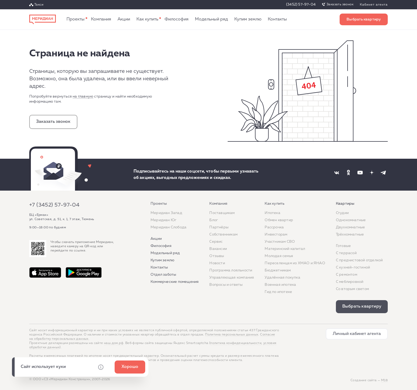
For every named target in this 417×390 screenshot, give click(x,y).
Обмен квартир (279, 220)
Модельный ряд (211, 19)
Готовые (343, 246)
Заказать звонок (340, 4)
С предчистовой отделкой (359, 260)
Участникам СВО (280, 242)
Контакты (277, 19)
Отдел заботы (163, 274)
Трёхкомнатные (350, 234)
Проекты (75, 19)
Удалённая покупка (282, 277)
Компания (101, 19)
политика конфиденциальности (235, 343)
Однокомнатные (351, 220)
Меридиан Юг (163, 220)
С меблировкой (350, 282)
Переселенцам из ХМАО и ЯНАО (295, 263)
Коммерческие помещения (175, 282)
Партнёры (218, 227)
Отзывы (216, 256)
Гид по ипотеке (278, 292)
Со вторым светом (352, 289)
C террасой (346, 253)
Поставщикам (222, 213)
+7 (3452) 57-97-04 (54, 205)
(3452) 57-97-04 (301, 4)
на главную (83, 96)
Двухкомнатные (350, 227)
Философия (177, 19)
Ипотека (272, 213)
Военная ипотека (280, 285)
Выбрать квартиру (364, 19)
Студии (342, 213)
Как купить (147, 19)
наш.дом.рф (113, 343)
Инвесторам (276, 234)
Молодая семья (279, 256)
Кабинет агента (374, 4)
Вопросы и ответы (226, 285)
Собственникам (223, 234)
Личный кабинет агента (357, 334)
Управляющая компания (231, 277)
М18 (384, 380)
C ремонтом (346, 274)
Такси (38, 4)
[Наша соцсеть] (336, 172)
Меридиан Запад (166, 213)
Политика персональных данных (231, 334)
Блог (213, 220)
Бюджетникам (278, 270)
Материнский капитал (285, 249)
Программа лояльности (230, 270)
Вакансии (218, 249)
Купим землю (247, 19)
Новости (217, 263)
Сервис (216, 242)
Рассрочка (274, 227)
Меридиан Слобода (168, 227)
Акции (124, 19)
